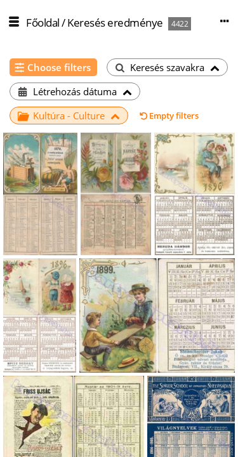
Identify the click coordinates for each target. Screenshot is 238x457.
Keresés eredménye (115, 22)
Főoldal (43, 22)
